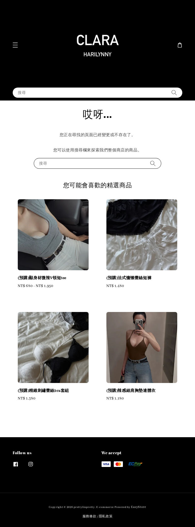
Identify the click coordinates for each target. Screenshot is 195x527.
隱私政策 (106, 516)
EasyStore (138, 507)
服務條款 (89, 516)
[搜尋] (174, 92)
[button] (15, 45)
